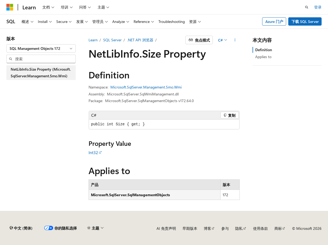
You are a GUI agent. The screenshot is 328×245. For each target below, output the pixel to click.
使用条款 (260, 228)
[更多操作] (234, 40)
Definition (263, 49)
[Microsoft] (9, 7)
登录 (318, 7)
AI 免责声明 (166, 228)
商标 (278, 228)
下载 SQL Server (305, 21)
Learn (93, 39)
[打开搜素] (306, 7)
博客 (207, 228)
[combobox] (41, 48)
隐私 (239, 228)
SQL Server (112, 39)
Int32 (93, 152)
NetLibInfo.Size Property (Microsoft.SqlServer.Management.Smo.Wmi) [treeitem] (41, 73)
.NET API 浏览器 (140, 39)
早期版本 (189, 228)
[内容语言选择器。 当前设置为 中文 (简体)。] (21, 228)
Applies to (263, 56)
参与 (225, 228)
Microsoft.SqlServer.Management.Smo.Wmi (146, 87)
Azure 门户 (274, 21)
